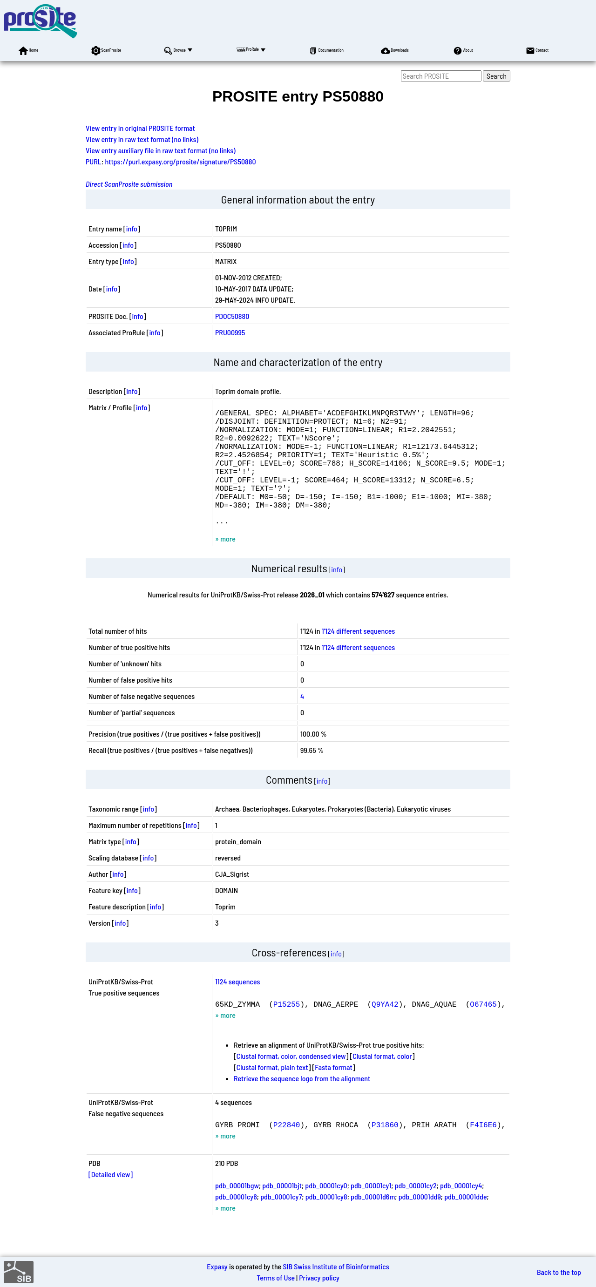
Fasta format (333, 1091)
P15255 (286, 1028)
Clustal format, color (382, 1080)
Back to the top (559, 1271)
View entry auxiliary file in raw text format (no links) (161, 150)
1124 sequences (237, 1005)
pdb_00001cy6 (236, 1220)
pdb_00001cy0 (326, 1209)
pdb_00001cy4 (461, 1209)
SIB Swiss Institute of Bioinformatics (336, 1266)
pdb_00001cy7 (281, 1220)
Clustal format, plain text (272, 1091)
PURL (94, 161)
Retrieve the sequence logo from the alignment (302, 1102)
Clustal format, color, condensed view (291, 1080)
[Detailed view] (110, 1198)
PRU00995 (230, 332)
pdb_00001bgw (237, 1209)
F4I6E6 (483, 1149)
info (131, 228)
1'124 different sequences (358, 654)
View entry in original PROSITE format (140, 127)
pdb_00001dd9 (420, 1220)
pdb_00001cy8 (326, 1220)
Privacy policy (319, 1277)
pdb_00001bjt (282, 1209)
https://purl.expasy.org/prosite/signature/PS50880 (180, 161)
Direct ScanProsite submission (129, 183)
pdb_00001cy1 (371, 1209)
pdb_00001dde (465, 1220)
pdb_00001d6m (373, 1220)
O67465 (483, 1028)
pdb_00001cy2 (416, 1209)
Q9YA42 (385, 1028)
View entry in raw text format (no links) (142, 139)
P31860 (385, 1149)
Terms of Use (276, 1277)
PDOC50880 (232, 316)
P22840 (286, 1149)
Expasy (217, 1266)
